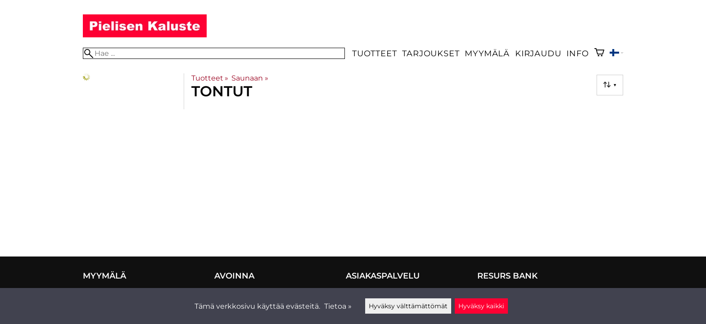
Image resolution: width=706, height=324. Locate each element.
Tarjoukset (430, 53)
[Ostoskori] (599, 53)
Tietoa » (338, 306)
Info (577, 53)
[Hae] (214, 53)
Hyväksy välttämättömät (408, 306)
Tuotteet (374, 53)
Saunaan (249, 78)
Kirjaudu (538, 53)
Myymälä (487, 53)
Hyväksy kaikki (481, 306)
